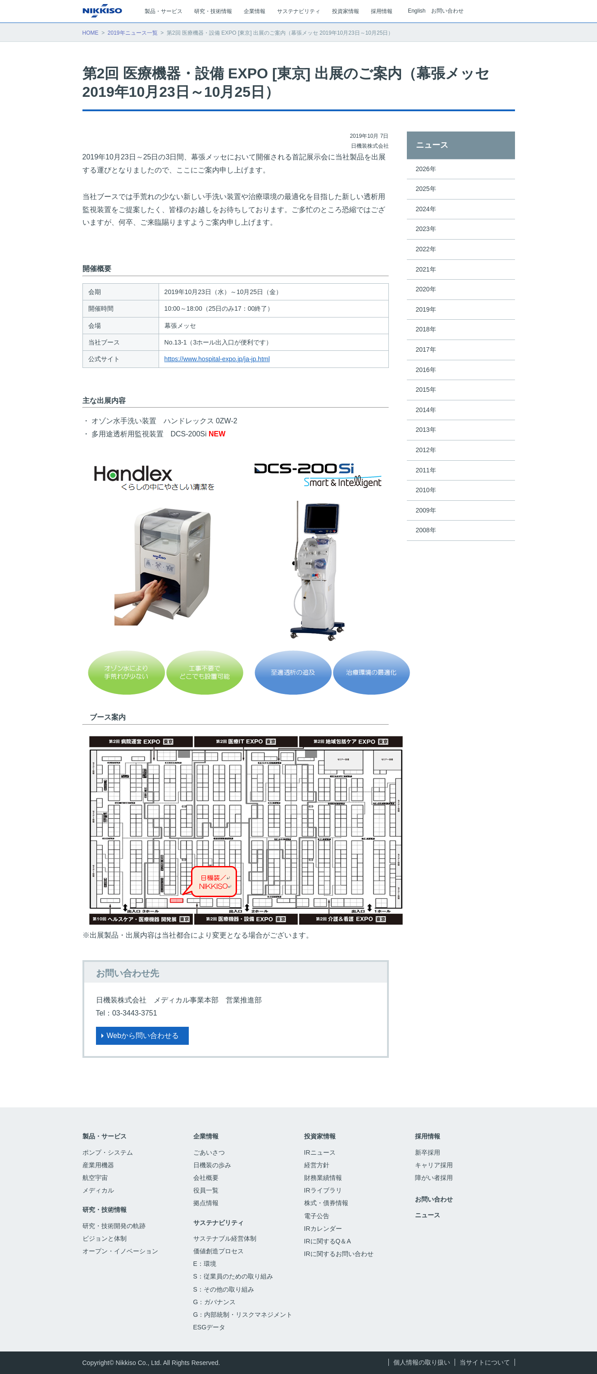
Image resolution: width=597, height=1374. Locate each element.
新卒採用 (433, 1152)
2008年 (426, 530)
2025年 (426, 188)
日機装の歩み (212, 1165)
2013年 (426, 429)
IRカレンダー (323, 1228)
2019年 (426, 309)
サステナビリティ (218, 1222)
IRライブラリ (323, 1190)
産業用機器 (98, 1165)
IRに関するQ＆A (327, 1241)
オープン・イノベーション (120, 1251)
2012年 (426, 449)
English (416, 11)
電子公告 (322, 1216)
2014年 (426, 409)
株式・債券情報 (326, 1202)
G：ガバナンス (214, 1302)
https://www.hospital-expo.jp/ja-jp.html (217, 359)
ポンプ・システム (107, 1152)
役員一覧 (206, 1190)
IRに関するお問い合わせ (339, 1253)
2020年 (426, 289)
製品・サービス (104, 1136)
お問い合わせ (447, 11)
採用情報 (427, 1136)
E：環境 (204, 1263)
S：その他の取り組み (223, 1289)
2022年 (426, 249)
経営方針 (316, 1165)
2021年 (426, 269)
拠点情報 (206, 1202)
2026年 (426, 168)
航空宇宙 (95, 1177)
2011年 (426, 470)
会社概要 (206, 1177)
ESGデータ (214, 1327)
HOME (90, 33)
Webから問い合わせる (143, 1035)
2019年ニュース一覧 (133, 33)
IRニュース (320, 1152)
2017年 (426, 349)
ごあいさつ (209, 1152)
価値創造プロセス (218, 1251)
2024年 (426, 209)
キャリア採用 (434, 1165)
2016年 (426, 369)
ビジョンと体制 (104, 1238)
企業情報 (206, 1136)
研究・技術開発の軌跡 (114, 1225)
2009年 (426, 510)
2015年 (426, 389)
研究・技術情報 (104, 1209)
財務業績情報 (323, 1177)
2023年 (426, 228)
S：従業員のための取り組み (233, 1276)
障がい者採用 (434, 1177)
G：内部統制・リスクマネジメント (243, 1314)
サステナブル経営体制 (224, 1238)
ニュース (432, 145)
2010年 (426, 490)
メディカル (98, 1190)
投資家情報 (320, 1136)
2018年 (426, 329)
